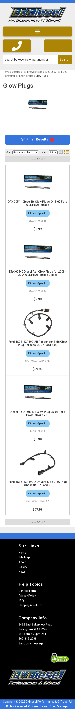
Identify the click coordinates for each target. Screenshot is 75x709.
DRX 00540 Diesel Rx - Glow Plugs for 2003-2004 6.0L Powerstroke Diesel (37, 273)
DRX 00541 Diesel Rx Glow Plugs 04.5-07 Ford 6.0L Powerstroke (37, 203)
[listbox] (25, 152)
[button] (37, 59)
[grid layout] (61, 152)
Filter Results (37, 139)
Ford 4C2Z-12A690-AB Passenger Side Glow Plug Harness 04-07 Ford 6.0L (37, 343)
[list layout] (66, 152)
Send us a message (31, 643)
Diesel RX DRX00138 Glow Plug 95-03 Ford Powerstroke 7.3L (37, 413)
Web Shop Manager (56, 706)
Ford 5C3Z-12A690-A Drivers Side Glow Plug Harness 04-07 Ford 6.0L (37, 483)
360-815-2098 (28, 638)
